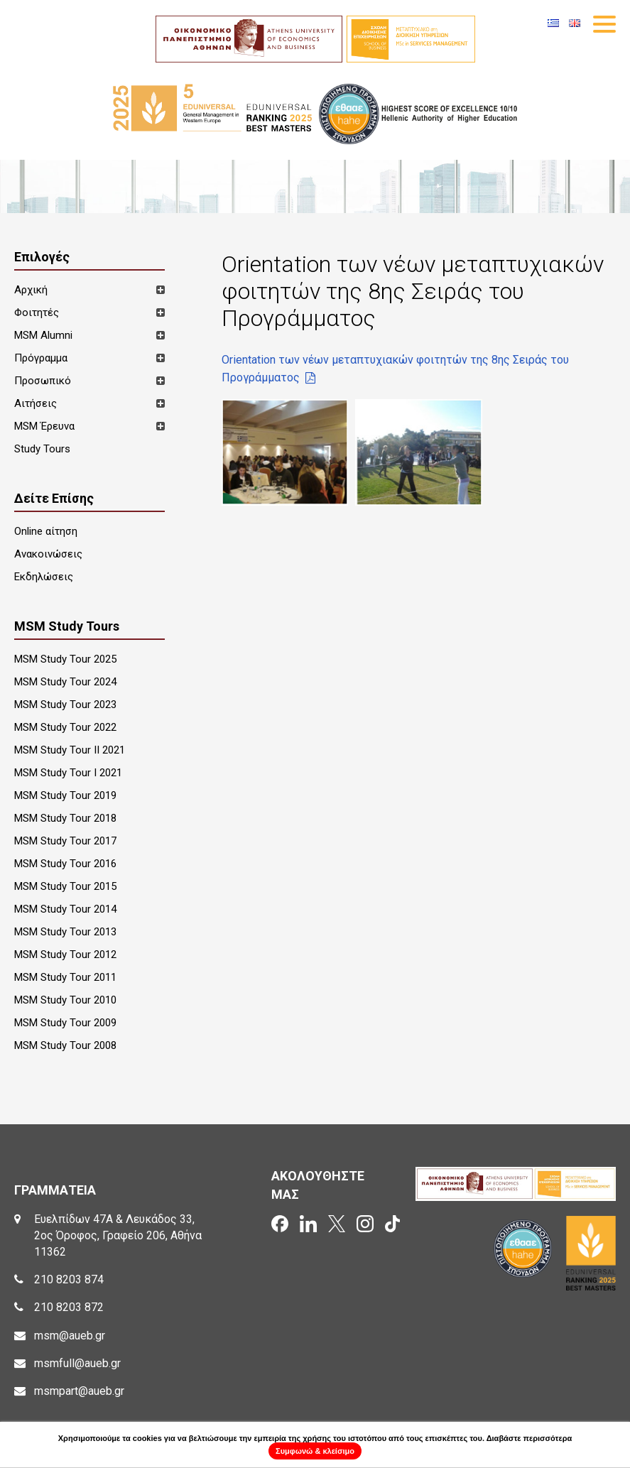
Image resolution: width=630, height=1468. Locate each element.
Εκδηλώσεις (43, 576)
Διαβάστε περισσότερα (529, 1438)
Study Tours (42, 448)
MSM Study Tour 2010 (65, 1000)
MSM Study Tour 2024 (65, 681)
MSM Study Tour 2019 (65, 795)
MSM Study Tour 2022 (65, 727)
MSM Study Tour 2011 (65, 977)
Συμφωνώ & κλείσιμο (315, 1451)
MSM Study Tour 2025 (65, 659)
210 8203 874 (69, 1279)
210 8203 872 (69, 1307)
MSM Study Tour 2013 (65, 931)
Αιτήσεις (35, 403)
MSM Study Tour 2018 (65, 818)
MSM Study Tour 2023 (65, 704)
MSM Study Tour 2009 (65, 1022)
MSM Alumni (43, 335)
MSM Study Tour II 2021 (69, 750)
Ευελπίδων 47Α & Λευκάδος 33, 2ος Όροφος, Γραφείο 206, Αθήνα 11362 (118, 1235)
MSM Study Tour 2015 (65, 886)
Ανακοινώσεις (48, 554)
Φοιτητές (36, 312)
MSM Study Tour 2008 (65, 1045)
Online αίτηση (45, 531)
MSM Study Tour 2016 (65, 863)
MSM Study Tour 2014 (65, 909)
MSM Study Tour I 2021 (68, 772)
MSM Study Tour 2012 (65, 954)
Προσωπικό (42, 380)
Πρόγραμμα (40, 358)
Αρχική (31, 289)
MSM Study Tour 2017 (65, 840)
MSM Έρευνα (44, 426)
